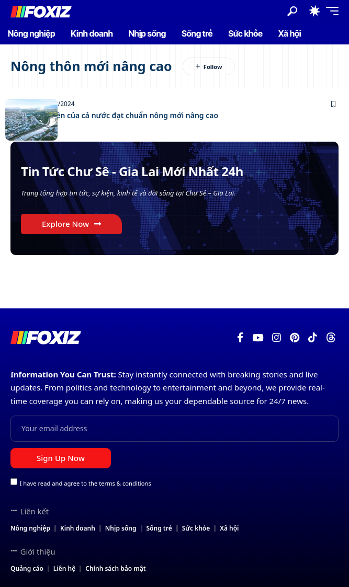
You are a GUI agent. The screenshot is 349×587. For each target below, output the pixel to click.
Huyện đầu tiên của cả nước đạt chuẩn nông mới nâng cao (114, 115)
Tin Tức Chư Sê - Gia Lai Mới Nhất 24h (132, 171)
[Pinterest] (294, 337)
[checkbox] (13, 481)
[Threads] (331, 337)
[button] (292, 11)
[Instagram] (276, 337)
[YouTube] (258, 337)
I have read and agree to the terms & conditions (85, 483)
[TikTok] (313, 337)
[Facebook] (240, 337)
